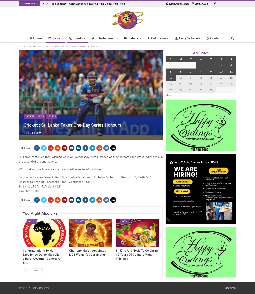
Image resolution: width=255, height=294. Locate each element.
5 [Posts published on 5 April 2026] (171, 71)
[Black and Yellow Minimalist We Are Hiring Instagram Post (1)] (201, 188)
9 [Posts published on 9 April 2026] (211, 71)
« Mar (169, 95)
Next (37, 270)
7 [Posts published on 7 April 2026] (191, 71)
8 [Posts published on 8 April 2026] (201, 71)
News (52, 38)
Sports (75, 38)
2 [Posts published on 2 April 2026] (211, 65)
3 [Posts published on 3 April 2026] (221, 65)
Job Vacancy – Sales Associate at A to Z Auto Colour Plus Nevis (88, 3)
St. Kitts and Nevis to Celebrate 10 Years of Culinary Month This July (137, 254)
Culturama (157, 38)
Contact (215, 38)
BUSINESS (200, 3)
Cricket (29, 116)
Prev (27, 270)
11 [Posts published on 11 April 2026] (231, 71)
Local (31, 221)
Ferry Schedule (189, 38)
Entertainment (103, 38)
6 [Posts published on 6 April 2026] (181, 71)
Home (33, 38)
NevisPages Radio (177, 3)
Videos (131, 38)
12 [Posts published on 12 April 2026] (170, 77)
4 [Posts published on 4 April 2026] (231, 65)
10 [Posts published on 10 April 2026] (220, 71)
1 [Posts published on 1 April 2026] (201, 65)
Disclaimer (230, 288)
